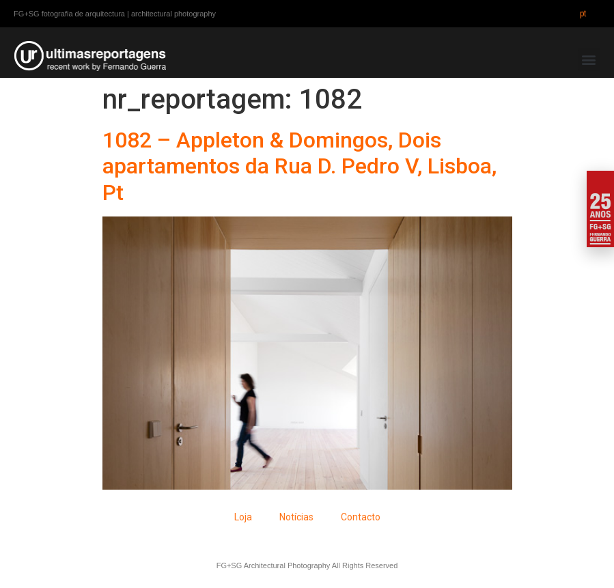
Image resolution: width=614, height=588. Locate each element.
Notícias (296, 517)
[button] (589, 59)
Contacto (360, 517)
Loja (243, 517)
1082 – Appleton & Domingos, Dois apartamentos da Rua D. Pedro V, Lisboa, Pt (299, 166)
